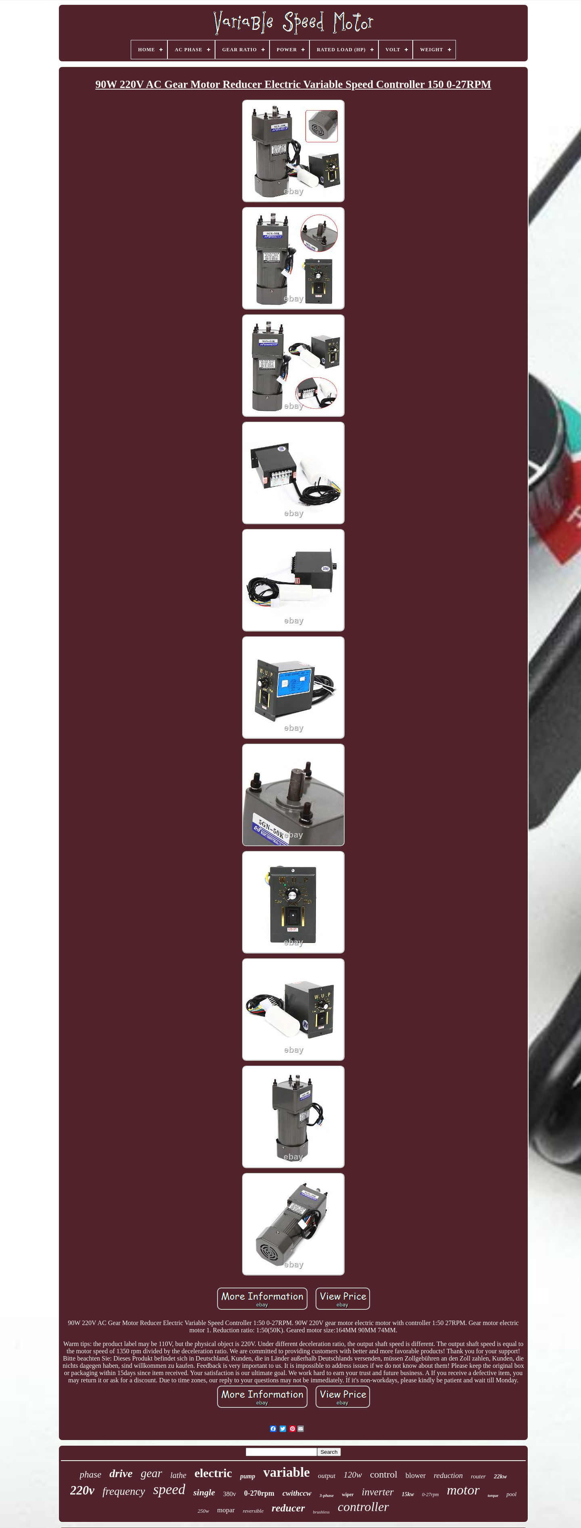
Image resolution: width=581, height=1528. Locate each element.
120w (352, 1475)
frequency (123, 1491)
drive (121, 1473)
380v (229, 1493)
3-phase (327, 1495)
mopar (225, 1510)
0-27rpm (430, 1494)
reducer (288, 1508)
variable (286, 1472)
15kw (408, 1494)
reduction (448, 1475)
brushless (321, 1511)
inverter (378, 1491)
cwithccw (296, 1493)
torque (493, 1495)
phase (91, 1474)
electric (213, 1473)
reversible (253, 1511)
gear (151, 1473)
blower (415, 1476)
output (326, 1476)
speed (169, 1489)
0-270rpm (259, 1493)
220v (82, 1490)
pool (511, 1494)
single (204, 1492)
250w (203, 1511)
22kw (500, 1476)
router (478, 1476)
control (383, 1474)
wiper (347, 1494)
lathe (178, 1475)
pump (247, 1476)
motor (463, 1489)
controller (363, 1506)
